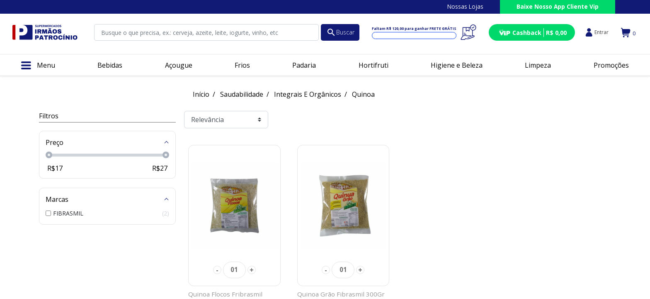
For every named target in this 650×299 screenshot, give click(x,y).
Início (201, 94)
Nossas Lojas (465, 6)
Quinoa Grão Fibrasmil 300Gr (341, 294)
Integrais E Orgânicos (307, 94)
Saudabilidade (241, 94)
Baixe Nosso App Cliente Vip (558, 6)
